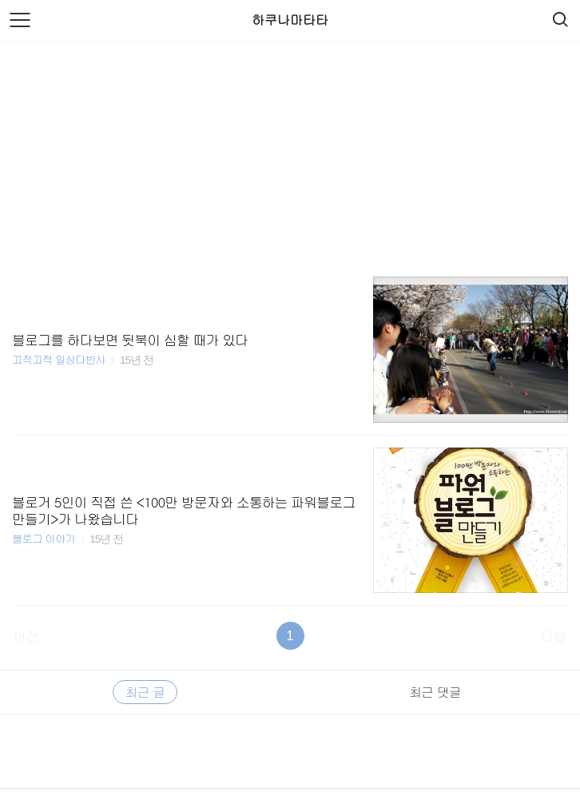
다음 (553, 636)
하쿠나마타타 (290, 19)
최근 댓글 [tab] (434, 692)
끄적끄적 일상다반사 (58, 359)
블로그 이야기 (43, 538)
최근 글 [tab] (145, 692)
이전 (26, 636)
